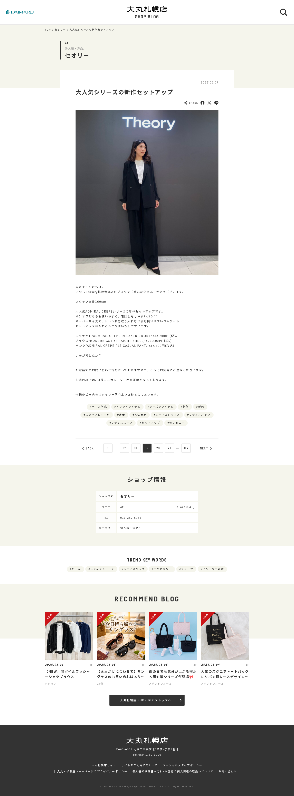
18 (135, 448)
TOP (48, 29)
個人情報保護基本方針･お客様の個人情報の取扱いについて (173, 771)
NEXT (206, 448)
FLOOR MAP (184, 507)
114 (186, 448)
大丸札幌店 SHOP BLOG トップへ (150, 700)
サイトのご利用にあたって (139, 765)
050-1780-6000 (149, 754)
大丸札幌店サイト (104, 765)
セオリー (60, 29)
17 (124, 448)
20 (158, 448)
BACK (88, 448)
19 (147, 448)
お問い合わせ (228, 771)
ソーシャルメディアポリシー (182, 765)
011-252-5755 (130, 518)
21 (169, 448)
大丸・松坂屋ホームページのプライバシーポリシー (92, 771)
